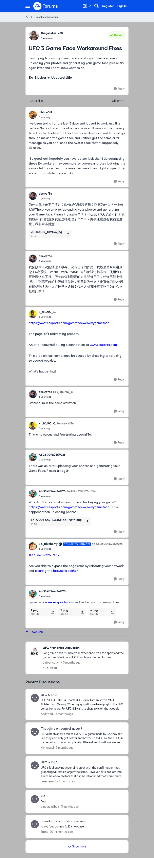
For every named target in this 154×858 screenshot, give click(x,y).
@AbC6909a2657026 (44, 555)
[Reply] (119, 89)
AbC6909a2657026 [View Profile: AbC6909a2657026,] (52, 455)
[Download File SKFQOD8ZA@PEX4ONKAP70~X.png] (87, 521)
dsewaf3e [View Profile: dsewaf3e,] (45, 193)
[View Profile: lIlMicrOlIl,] (33, 115)
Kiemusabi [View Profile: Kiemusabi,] (47, 747)
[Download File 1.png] (52, 612)
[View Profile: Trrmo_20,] (35, 824)
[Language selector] (87, 6)
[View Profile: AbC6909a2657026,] (33, 457)
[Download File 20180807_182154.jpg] (68, 234)
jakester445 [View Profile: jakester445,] (48, 781)
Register (108, 6)
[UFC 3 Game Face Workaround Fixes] (45, 117)
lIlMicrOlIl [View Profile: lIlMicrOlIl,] (45, 112)
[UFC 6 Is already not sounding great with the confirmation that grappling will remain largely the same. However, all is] (82, 772)
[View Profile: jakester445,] (35, 765)
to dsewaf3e (65, 423)
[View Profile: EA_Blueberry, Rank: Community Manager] (33, 546)
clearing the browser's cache (55, 571)
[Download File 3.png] (112, 612)
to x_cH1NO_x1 (63, 392)
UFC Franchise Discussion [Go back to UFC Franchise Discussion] (42, 17)
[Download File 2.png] (82, 612)
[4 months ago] (63, 832)
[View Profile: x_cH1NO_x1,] (33, 314)
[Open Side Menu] (27, 6)
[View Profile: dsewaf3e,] (33, 196)
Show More (34, 632)
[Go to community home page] (45, 6)
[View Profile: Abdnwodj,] (35, 698)
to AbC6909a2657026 (82, 491)
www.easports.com (103, 345)
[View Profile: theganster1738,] (34, 35)
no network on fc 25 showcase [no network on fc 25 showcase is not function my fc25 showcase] (63, 821)
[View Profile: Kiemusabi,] (35, 732)
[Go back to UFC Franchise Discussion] (83, 648)
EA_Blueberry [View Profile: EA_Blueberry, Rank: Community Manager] (48, 544)
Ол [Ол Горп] (43, 796)
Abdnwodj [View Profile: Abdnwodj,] (47, 714)
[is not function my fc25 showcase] (82, 826)
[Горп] (82, 801)
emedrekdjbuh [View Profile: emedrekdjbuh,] (50, 806)
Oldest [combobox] (118, 101)
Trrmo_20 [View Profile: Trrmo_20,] (47, 832)
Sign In (122, 6)
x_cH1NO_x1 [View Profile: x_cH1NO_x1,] (47, 312)
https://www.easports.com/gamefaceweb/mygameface (69, 323)
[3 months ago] (63, 714)
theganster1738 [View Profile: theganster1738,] (52, 33)
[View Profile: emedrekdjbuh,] (35, 799)
